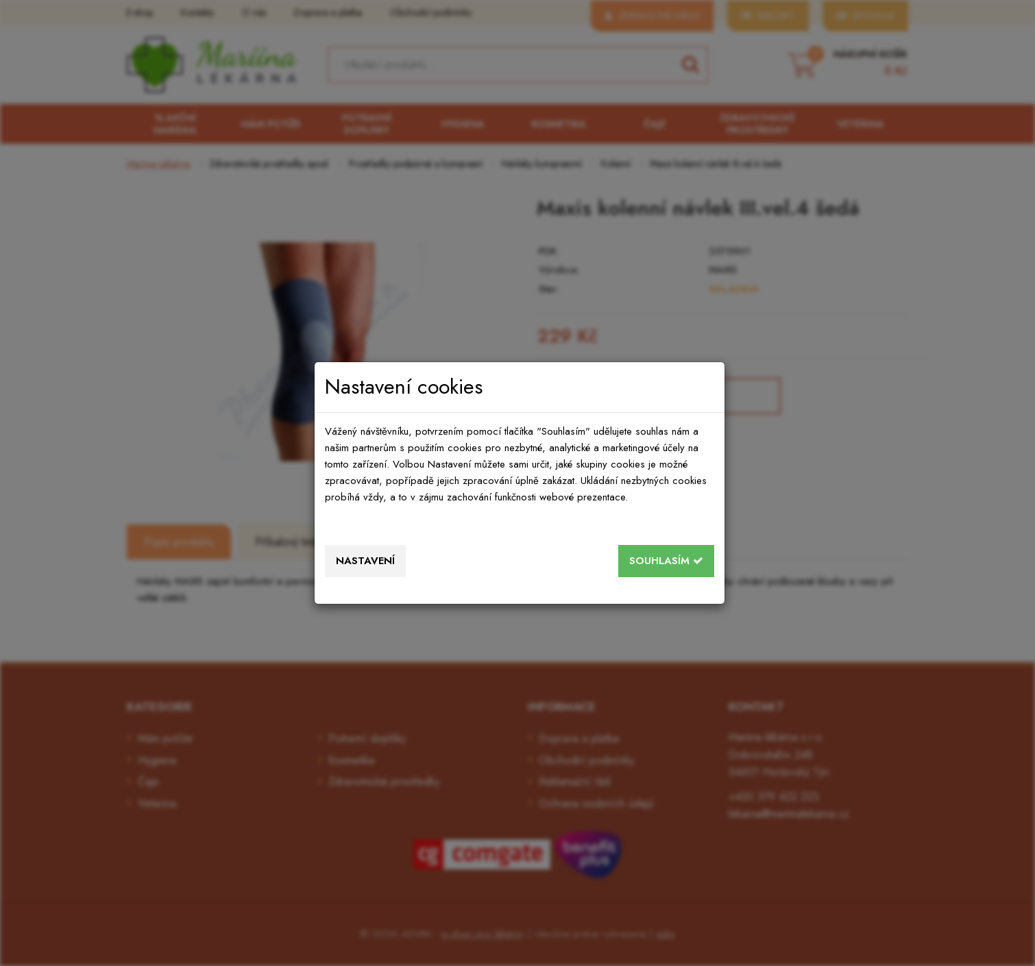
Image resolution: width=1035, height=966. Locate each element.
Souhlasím (666, 560)
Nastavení (365, 560)
